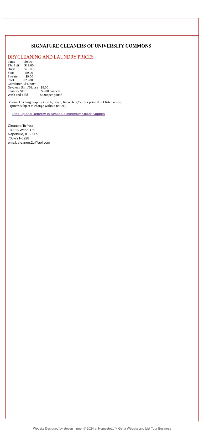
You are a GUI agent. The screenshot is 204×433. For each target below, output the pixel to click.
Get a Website (128, 428)
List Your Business (158, 428)
